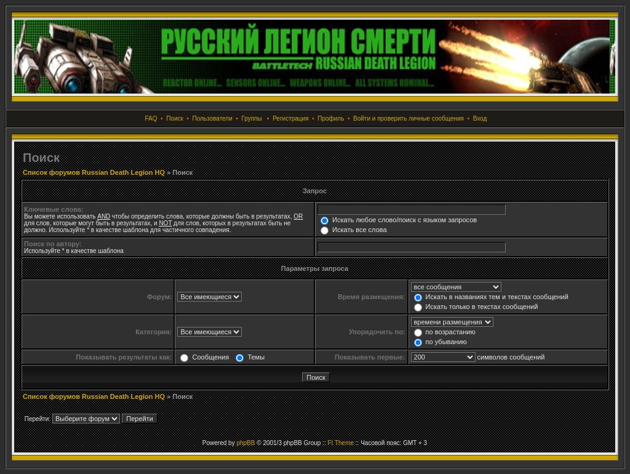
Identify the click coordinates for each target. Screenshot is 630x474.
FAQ (151, 118)
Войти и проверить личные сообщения (408, 118)
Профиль (330, 118)
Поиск (174, 118)
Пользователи (212, 118)
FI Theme (340, 443)
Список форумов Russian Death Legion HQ (94, 172)
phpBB (245, 443)
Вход (480, 118)
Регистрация (290, 118)
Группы (251, 118)
